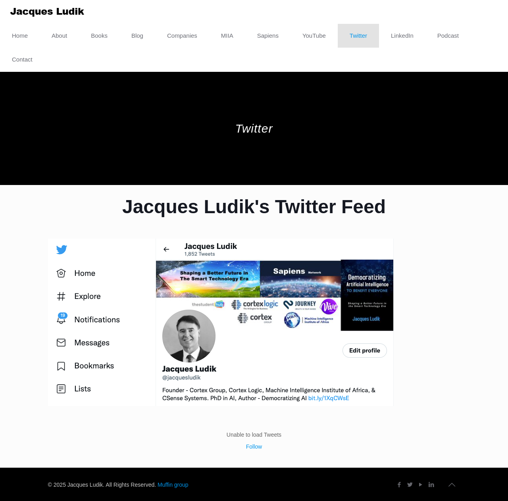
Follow (254, 446)
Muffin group (173, 485)
